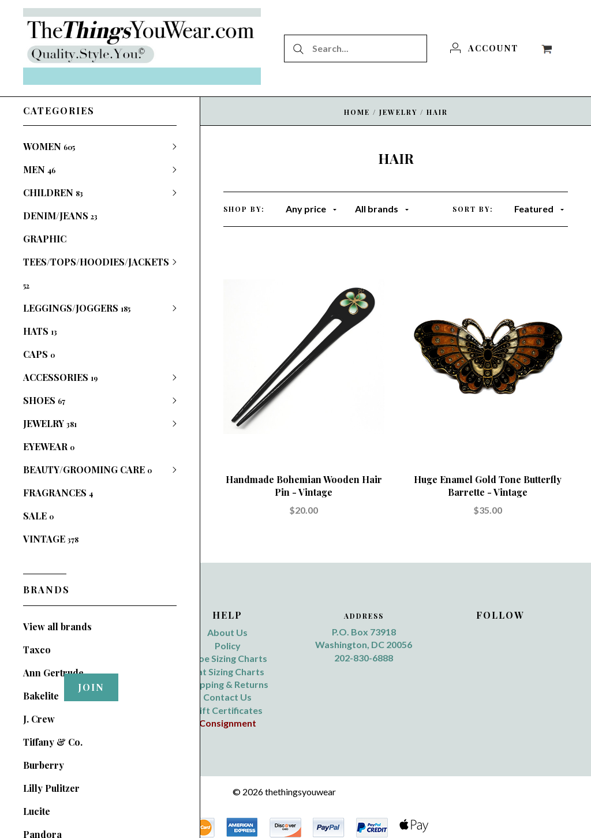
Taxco (37, 650)
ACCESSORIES (60, 377)
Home (357, 112)
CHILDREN (53, 192)
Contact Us (227, 696)
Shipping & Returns (227, 684)
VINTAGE (50, 539)
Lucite (36, 811)
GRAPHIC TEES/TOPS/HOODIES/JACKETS (96, 261)
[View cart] (546, 48)
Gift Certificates (228, 710)
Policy (228, 645)
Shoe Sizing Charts (227, 658)
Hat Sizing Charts (227, 671)
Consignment (227, 722)
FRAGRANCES (58, 493)
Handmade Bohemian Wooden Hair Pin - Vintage (304, 485)
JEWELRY (50, 423)
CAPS (39, 354)
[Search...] (355, 48)
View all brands (57, 626)
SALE (38, 516)
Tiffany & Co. (53, 742)
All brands (382, 208)
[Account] (484, 48)
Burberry (43, 765)
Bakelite (41, 696)
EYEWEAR (48, 446)
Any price (311, 208)
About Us (227, 632)
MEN (39, 169)
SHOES (44, 400)
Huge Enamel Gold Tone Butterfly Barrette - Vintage (488, 485)
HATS (40, 331)
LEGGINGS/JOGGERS (76, 308)
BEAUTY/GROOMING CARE (87, 469)
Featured (539, 208)
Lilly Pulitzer (51, 788)
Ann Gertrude (53, 673)
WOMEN (49, 146)
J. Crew (39, 719)
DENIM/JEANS (60, 216)
